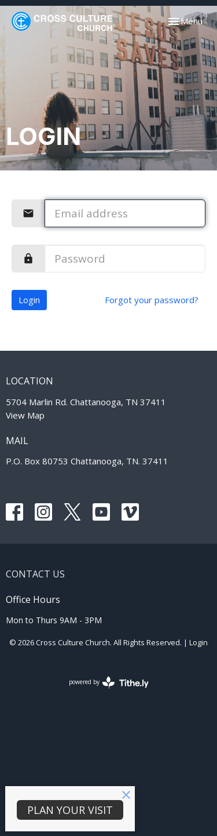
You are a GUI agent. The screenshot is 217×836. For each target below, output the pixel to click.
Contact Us (35, 574)
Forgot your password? (151, 300)
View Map (25, 415)
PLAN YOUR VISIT (70, 810)
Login (29, 300)
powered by (109, 682)
